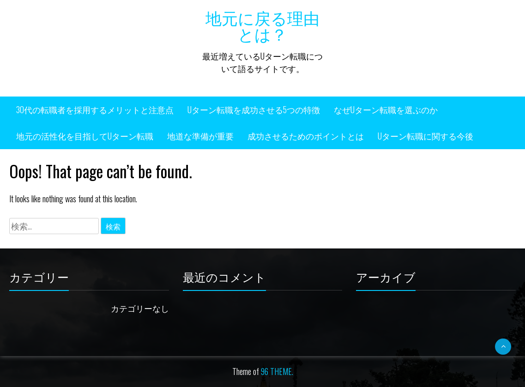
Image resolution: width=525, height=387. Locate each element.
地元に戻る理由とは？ (262, 25)
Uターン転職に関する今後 (425, 136)
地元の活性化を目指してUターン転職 (84, 136)
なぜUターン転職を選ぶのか (386, 109)
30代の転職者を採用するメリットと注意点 (95, 109)
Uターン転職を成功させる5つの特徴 (253, 109)
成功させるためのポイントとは (305, 136)
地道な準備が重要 (200, 136)
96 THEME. (277, 371)
